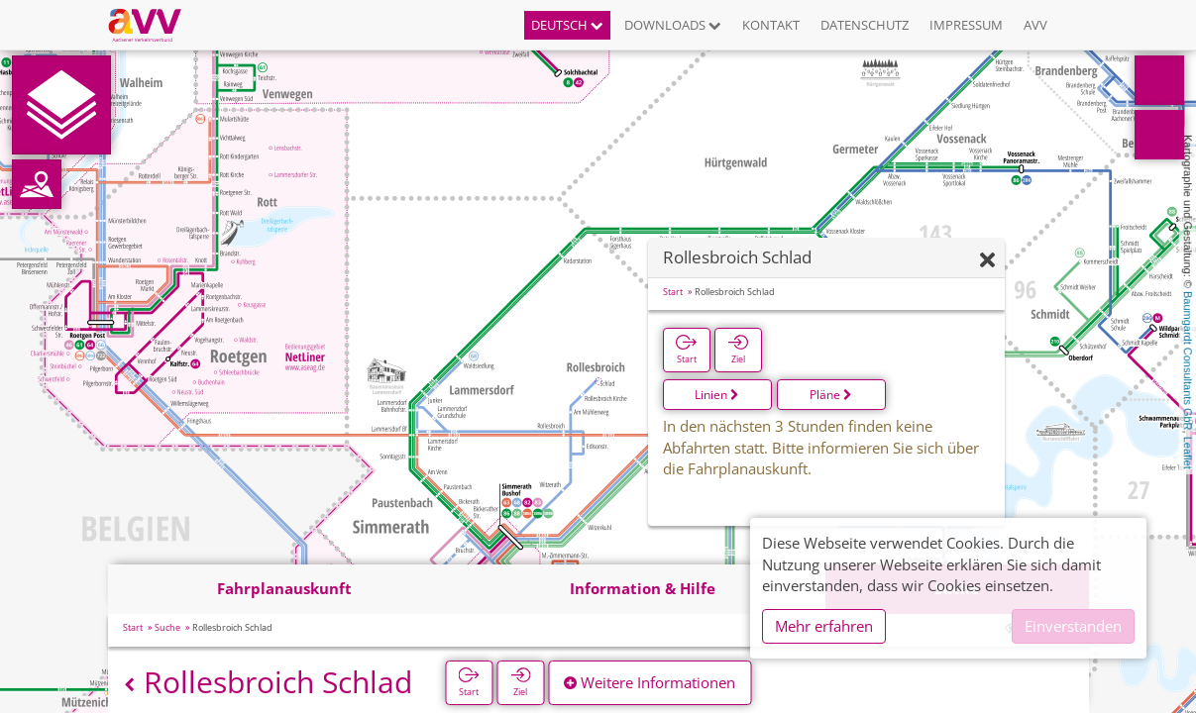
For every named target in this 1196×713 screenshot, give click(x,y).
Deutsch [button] (567, 25)
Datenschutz (864, 25)
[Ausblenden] (987, 261)
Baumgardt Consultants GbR (1188, 361)
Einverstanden (1073, 626)
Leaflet (1188, 453)
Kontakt (771, 25)
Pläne (831, 394)
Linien (717, 394)
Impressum (966, 25)
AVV (1035, 25)
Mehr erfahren (824, 626)
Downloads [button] (672, 25)
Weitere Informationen (649, 682)
